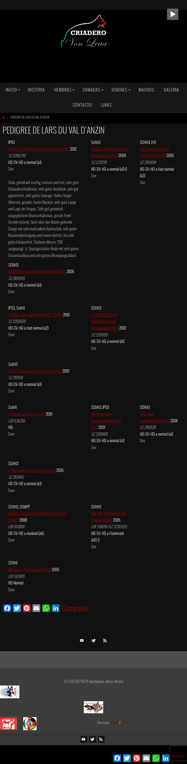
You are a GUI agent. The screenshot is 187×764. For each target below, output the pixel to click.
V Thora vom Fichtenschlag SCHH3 (31, 470)
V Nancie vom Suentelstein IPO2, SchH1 (35, 315)
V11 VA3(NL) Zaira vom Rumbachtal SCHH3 (37, 272)
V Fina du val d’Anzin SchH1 (26, 414)
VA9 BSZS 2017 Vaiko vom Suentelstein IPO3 (38, 149)
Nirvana (114, 722)
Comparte (75, 608)
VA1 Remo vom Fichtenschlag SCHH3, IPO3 (106, 420)
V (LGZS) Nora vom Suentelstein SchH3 (35, 371)
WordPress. (127, 722)
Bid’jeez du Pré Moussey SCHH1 (29, 569)
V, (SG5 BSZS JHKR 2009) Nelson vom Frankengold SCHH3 (104, 321)
